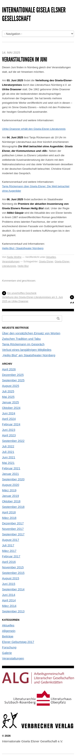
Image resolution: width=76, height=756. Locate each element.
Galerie (7, 653)
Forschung (9, 647)
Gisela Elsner (46, 261)
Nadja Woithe (14, 257)
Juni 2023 (8, 429)
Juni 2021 (8, 457)
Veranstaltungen (11, 261)
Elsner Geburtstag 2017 (18, 642)
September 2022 (13, 440)
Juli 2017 (8, 545)
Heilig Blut (23, 266)
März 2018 (9, 517)
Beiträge (7, 636)
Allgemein (8, 631)
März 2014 (9, 605)
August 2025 (10, 385)
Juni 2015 (8, 583)
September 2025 (13, 380)
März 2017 (9, 550)
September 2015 (13, 572)
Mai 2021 (8, 462)
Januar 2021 (10, 473)
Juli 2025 (8, 391)
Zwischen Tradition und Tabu (21, 338)
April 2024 (9, 418)
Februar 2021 (11, 468)
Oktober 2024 (11, 407)
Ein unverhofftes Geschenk (21, 293)
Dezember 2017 (13, 523)
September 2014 (13, 589)
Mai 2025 (8, 396)
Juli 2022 (8, 446)
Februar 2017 (11, 556)
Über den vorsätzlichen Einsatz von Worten (31, 333)
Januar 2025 (10, 402)
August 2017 (10, 539)
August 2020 (10, 484)
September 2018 (13, 506)
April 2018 (9, 512)
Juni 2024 (8, 413)
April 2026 (9, 369)
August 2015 (10, 578)
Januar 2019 (10, 495)
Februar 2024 (11, 424)
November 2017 (13, 528)
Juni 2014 (8, 594)
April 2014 (9, 600)
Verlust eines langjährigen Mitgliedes (26, 349)
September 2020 (13, 479)
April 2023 (9, 435)
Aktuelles (51, 257)
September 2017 (13, 534)
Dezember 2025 (13, 374)
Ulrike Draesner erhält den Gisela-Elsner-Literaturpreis (34, 128)
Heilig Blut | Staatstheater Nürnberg (22, 248)
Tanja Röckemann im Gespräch (23, 344)
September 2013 (13, 611)
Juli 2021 (8, 451)
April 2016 (9, 561)
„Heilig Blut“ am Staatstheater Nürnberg (28, 355)
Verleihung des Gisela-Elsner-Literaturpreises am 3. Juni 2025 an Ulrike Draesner (32, 299)
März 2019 (9, 490)
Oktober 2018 (11, 501)
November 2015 (13, 567)
